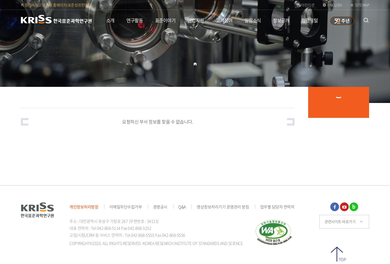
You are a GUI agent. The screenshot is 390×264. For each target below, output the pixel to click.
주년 (345, 20)
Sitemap (362, 5)
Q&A (182, 207)
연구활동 (134, 20)
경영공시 (160, 207)
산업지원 (196, 20)
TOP (342, 259)
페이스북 (334, 206)
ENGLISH (334, 5)
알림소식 (252, 20)
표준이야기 (165, 20)
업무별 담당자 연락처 (277, 207)
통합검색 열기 (366, 20)
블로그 (353, 206)
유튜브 (344, 206)
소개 (110, 20)
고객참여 (224, 20)
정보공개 (281, 20)
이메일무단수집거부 (125, 207)
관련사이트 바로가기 (340, 221)
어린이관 (307, 5)
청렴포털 (309, 20)
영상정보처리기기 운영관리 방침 (223, 207)
